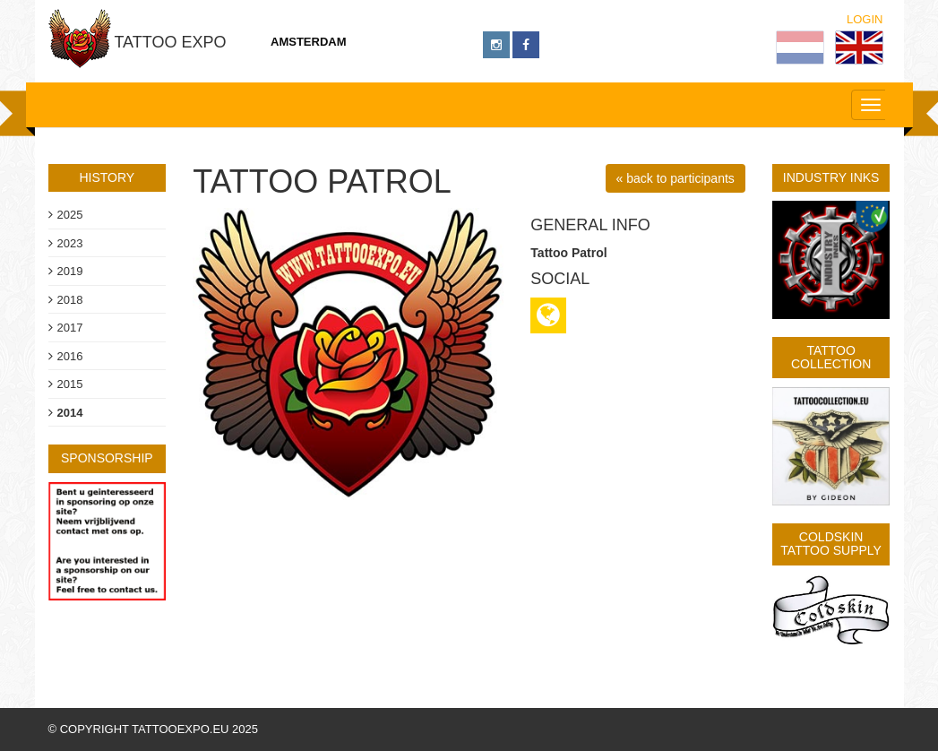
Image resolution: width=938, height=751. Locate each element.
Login (864, 19)
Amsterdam (309, 41)
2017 (70, 327)
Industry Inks (831, 177)
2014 (70, 412)
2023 (70, 243)
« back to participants (675, 178)
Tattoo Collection (831, 357)
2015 (70, 384)
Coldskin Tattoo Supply (831, 543)
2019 (70, 271)
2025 (70, 214)
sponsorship (107, 458)
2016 (70, 356)
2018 (70, 299)
